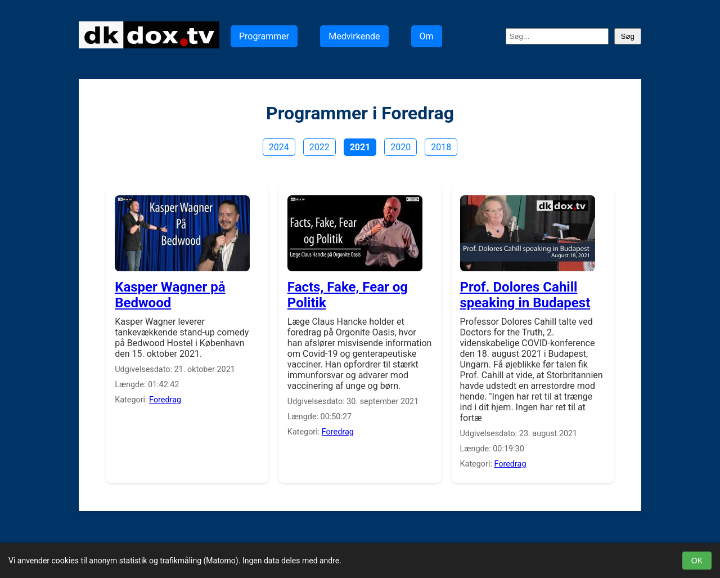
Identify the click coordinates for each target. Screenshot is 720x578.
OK (697, 560)
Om (427, 36)
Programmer (264, 36)
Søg (627, 36)
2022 (319, 147)
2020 (400, 147)
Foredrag (165, 400)
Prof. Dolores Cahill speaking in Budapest (525, 295)
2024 (279, 147)
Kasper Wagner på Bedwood (170, 295)
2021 (360, 147)
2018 (441, 147)
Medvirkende (354, 36)
